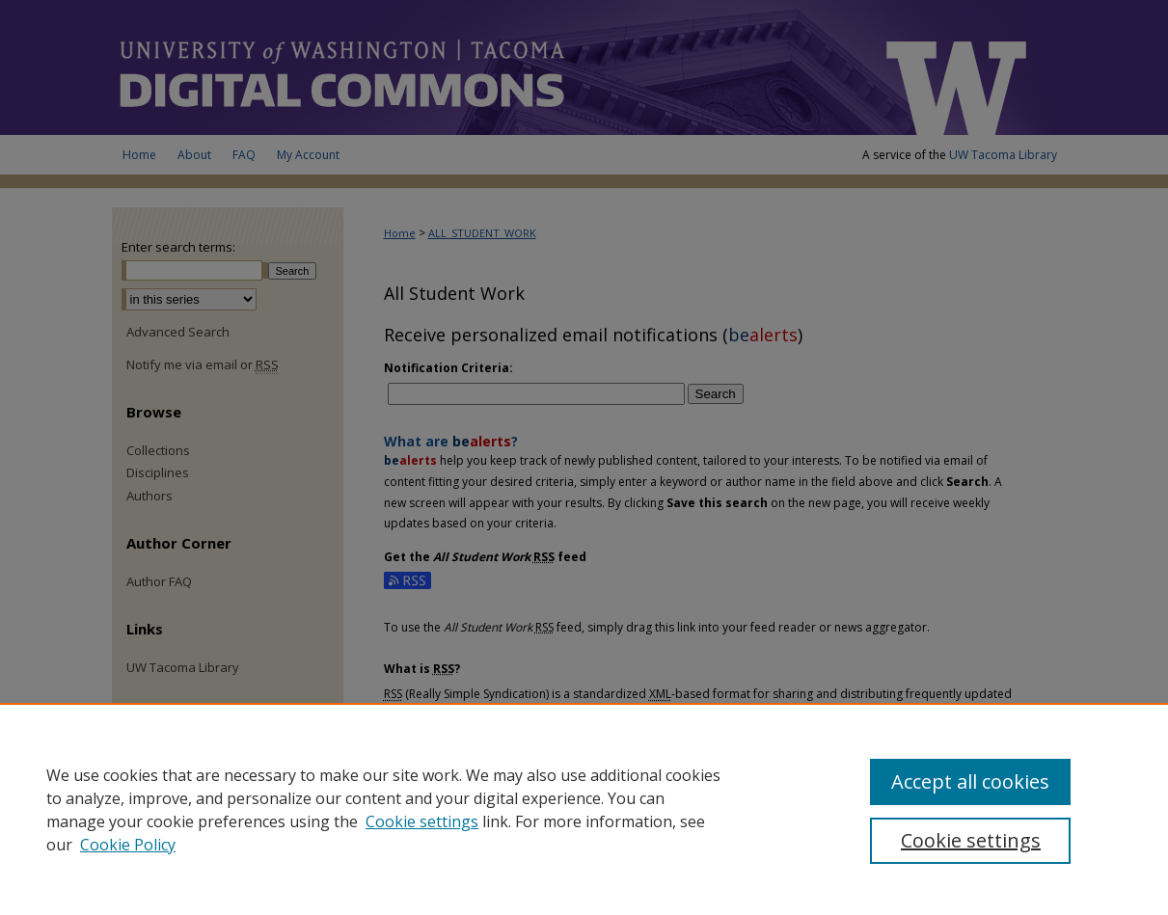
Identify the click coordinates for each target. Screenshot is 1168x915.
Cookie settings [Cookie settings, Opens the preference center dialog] (971, 840)
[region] (584, 809)
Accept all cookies (970, 781)
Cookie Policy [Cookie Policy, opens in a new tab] (128, 844)
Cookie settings (422, 821)
